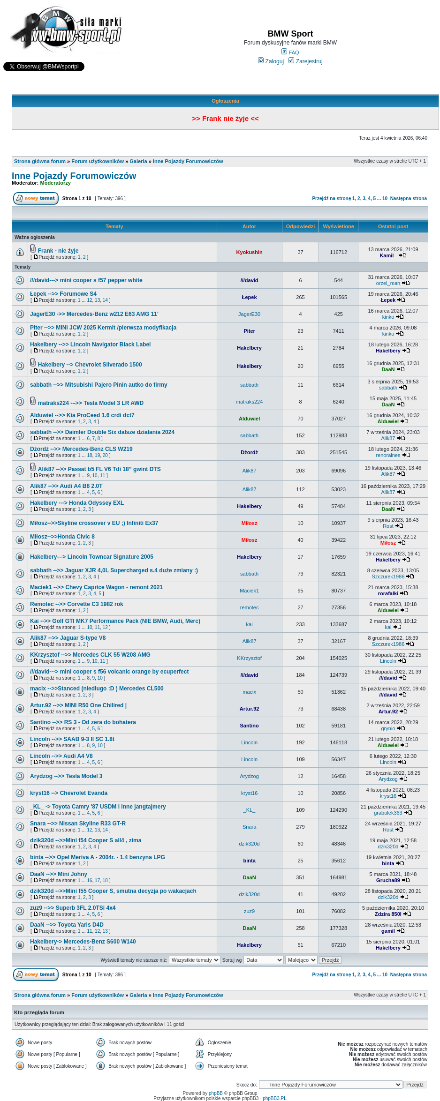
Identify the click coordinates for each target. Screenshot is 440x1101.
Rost (388, 526)
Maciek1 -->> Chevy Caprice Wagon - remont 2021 (96, 587)
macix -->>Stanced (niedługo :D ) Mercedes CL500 (97, 688)
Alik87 (388, 438)
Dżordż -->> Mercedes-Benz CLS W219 (81, 449)
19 (97, 455)
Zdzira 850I (388, 914)
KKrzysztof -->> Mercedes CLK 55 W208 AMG (90, 655)
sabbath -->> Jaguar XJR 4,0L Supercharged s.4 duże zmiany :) (114, 570)
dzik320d (249, 843)
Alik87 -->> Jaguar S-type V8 (68, 638)
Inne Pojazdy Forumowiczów (188, 161)
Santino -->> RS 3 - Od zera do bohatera (83, 722)
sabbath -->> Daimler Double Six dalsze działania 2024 (102, 432)
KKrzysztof (249, 658)
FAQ (290, 52)
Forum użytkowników (97, 161)
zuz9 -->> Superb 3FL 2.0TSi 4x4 (73, 908)
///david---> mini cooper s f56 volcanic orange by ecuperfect (109, 671)
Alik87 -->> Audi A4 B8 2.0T (66, 486)
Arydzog (249, 776)
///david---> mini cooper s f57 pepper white (86, 280)
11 (102, 475)
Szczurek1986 (388, 576)
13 (97, 300)
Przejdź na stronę (331, 198)
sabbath (249, 385)
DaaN (387, 369)
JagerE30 (249, 314)
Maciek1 (249, 590)
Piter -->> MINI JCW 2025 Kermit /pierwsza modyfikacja (103, 327)
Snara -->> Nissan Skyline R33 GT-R (78, 823)
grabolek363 (388, 813)
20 (105, 455)
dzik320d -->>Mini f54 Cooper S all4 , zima (85, 840)
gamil (388, 931)
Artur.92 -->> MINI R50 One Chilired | (78, 705)
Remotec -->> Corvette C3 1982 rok (76, 604)
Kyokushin (249, 252)
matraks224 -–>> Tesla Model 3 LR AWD (91, 403)
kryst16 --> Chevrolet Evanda (68, 793)
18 (89, 455)
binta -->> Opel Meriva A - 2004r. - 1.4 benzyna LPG (97, 857)
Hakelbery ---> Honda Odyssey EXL (77, 503)
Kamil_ (387, 255)
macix (249, 692)
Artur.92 (249, 709)
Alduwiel (249, 418)
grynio (388, 728)
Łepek (249, 297)
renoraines (388, 455)
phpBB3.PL (275, 1098)
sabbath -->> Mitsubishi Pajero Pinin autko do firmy (98, 385)
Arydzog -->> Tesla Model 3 (66, 776)
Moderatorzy (55, 183)
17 (97, 880)
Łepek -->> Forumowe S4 (63, 294)
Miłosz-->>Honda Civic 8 (62, 536)
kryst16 (249, 793)
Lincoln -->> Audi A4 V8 (61, 756)
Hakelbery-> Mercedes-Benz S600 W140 (83, 941)
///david (249, 280)
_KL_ (249, 810)
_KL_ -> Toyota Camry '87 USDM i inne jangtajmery (98, 806)
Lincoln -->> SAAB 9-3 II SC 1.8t (72, 739)
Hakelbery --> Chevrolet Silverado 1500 (90, 364)
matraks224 (249, 401)
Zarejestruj (305, 61)
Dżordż (249, 452)
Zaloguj (271, 61)
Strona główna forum (40, 161)
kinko (388, 317)
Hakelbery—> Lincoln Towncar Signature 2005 (91, 557)
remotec (249, 607)
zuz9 (249, 911)
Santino (249, 725)
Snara (249, 827)
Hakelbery (249, 348)
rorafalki (388, 593)
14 (105, 300)
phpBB (216, 1093)
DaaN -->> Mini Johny (58, 874)
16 (89, 880)
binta (249, 860)
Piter (249, 331)
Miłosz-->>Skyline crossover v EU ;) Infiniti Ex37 (94, 523)
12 (89, 300)
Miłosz (250, 523)
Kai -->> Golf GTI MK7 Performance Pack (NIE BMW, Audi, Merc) (115, 621)
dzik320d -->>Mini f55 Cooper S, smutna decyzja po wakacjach (113, 891)
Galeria (138, 161)
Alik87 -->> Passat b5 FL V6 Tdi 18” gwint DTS (99, 469)
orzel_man (388, 283)
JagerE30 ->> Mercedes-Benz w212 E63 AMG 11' (94, 314)
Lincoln (388, 661)
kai (249, 624)
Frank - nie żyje (58, 250)
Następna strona (408, 198)
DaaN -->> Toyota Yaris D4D (67, 924)
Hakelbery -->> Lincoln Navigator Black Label (90, 344)
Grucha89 (388, 880)
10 (384, 198)
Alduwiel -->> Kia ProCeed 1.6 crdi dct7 (82, 415)
